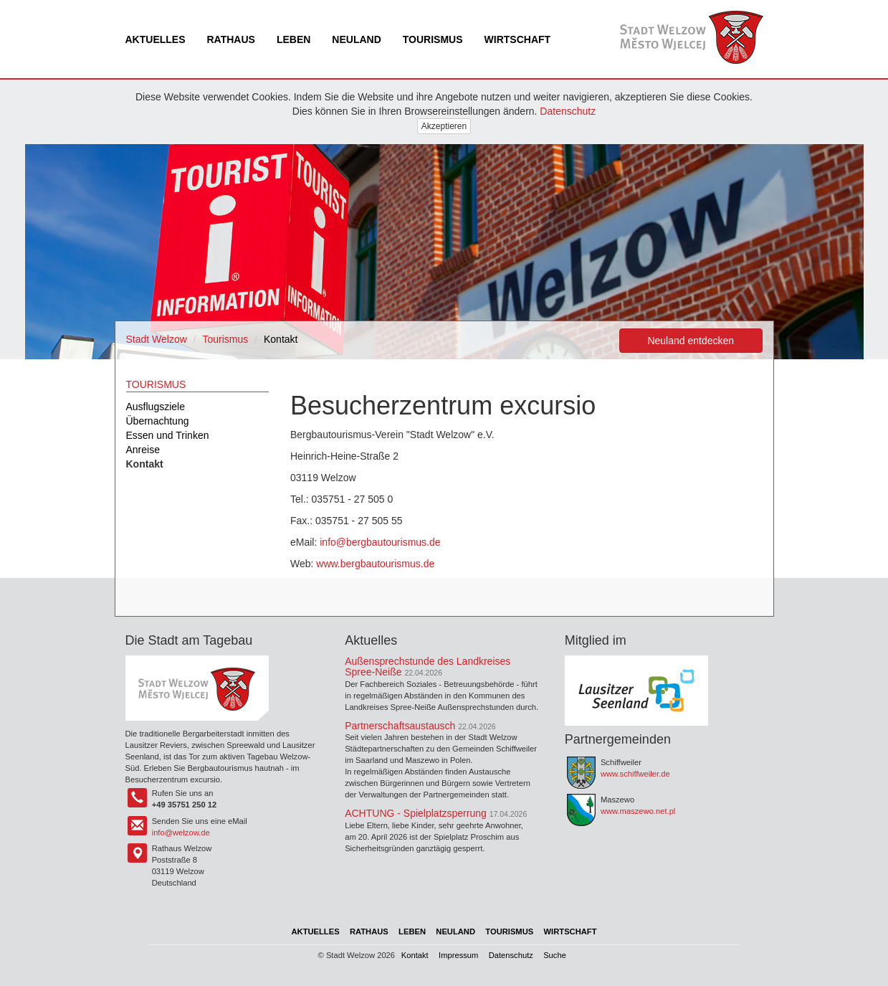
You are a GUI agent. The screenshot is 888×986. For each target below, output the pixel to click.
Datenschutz (568, 111)
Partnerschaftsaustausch (400, 725)
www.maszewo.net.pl (638, 811)
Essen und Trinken (167, 435)
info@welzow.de (181, 832)
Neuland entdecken (690, 340)
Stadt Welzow (156, 339)
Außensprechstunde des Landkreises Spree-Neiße (427, 666)
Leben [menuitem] (293, 39)
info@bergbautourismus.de (380, 542)
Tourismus (226, 339)
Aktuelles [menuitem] (155, 39)
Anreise (143, 449)
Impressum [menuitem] (458, 955)
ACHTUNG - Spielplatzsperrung (416, 813)
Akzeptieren (444, 126)
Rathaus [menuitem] (231, 39)
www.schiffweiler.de (635, 773)
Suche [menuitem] (554, 955)
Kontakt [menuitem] (415, 955)
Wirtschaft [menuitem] (517, 39)
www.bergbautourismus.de (375, 563)
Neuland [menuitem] (356, 39)
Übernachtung (157, 421)
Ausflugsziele (156, 406)
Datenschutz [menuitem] (511, 955)
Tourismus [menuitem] (433, 39)
